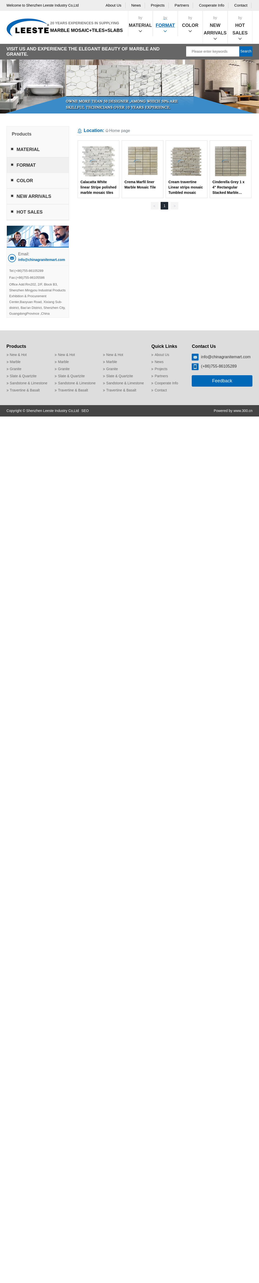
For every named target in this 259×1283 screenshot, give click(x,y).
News (136, 5)
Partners (182, 5)
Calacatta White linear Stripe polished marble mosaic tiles (98, 187)
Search (245, 51)
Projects (158, 5)
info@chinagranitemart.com (41, 260)
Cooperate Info (211, 5)
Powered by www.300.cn (233, 411)
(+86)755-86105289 (29, 271)
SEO (85, 411)
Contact (240, 5)
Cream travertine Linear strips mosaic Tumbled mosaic (185, 187)
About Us (113, 5)
